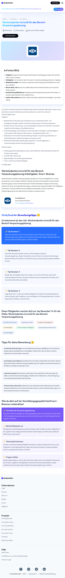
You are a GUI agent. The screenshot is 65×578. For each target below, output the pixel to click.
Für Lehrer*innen (7, 533)
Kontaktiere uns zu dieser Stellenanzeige (15, 556)
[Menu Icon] (62, 3)
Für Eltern (5, 537)
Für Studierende (7, 518)
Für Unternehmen (7, 529)
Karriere (4, 492)
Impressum (32, 574)
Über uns (4, 495)
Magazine (5, 506)
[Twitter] (36, 569)
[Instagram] (28, 569)
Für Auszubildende (8, 526)
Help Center (5, 552)
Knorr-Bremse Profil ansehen (24, 203)
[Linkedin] (44, 569)
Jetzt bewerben (58, 9)
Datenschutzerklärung (47, 574)
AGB (24, 574)
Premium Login (6, 560)
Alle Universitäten (7, 540)
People (4, 499)
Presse (4, 503)
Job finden (55, 3)
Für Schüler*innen (7, 522)
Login (3, 488)
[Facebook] (20, 569)
